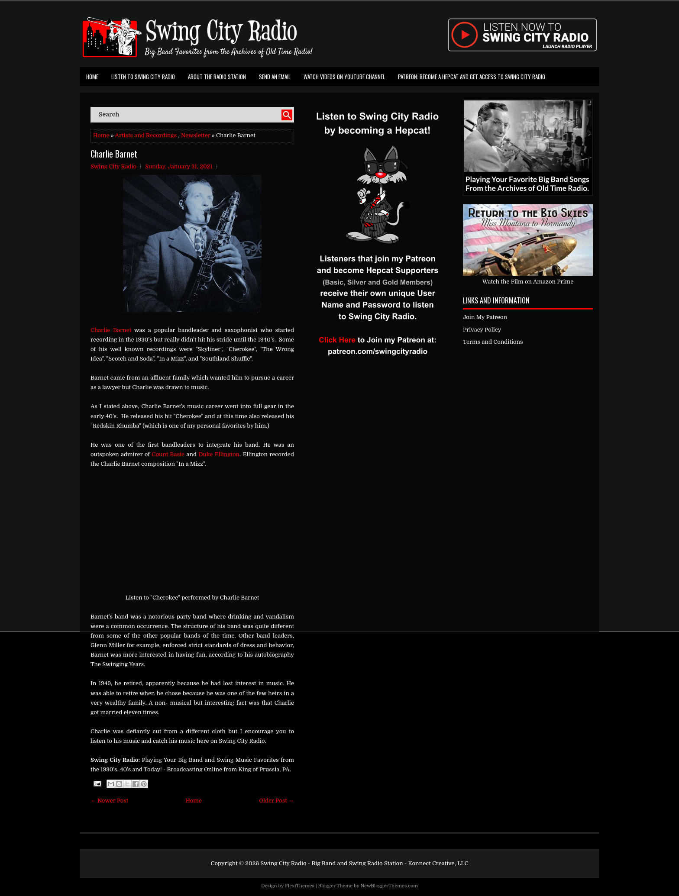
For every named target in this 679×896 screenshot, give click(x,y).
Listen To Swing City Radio (143, 76)
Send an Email (275, 76)
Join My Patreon (485, 317)
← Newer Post (109, 800)
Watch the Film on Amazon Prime (528, 281)
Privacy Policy (482, 329)
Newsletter (195, 135)
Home (92, 76)
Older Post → (276, 800)
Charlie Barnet (114, 153)
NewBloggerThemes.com (389, 886)
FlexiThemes (299, 886)
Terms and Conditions (493, 341)
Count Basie (168, 454)
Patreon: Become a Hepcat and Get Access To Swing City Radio (471, 76)
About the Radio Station (217, 76)
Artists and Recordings (146, 135)
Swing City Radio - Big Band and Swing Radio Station (331, 863)
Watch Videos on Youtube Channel (344, 76)
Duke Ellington (219, 454)
